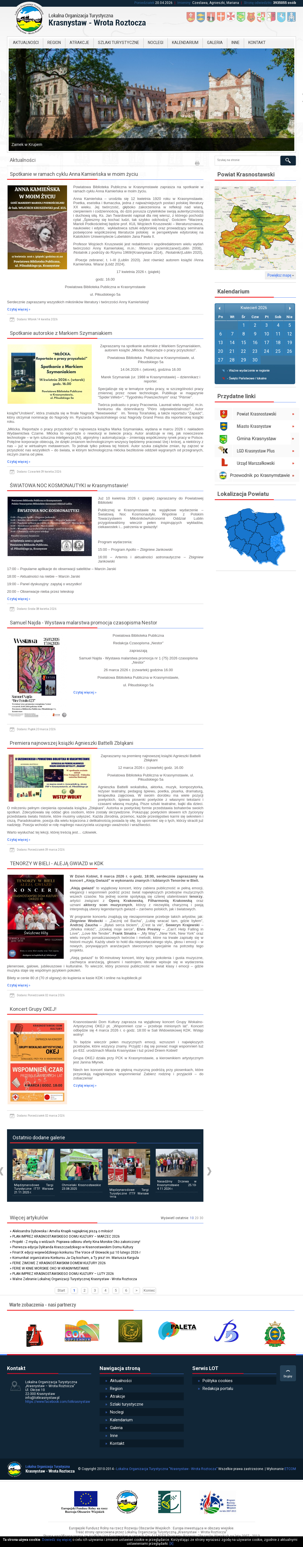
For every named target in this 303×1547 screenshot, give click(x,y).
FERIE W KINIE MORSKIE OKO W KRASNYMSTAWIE (50, 1268)
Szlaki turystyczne (118, 42)
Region (54, 42)
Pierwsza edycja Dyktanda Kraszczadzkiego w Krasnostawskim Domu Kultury (72, 1247)
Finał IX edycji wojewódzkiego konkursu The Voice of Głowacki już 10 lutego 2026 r (76, 1252)
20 (197, 1218)
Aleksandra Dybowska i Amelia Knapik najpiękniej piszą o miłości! (62, 1231)
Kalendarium (185, 42)
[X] (171, 1544)
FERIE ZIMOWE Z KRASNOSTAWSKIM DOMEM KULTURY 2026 (59, 1263)
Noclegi (155, 42)
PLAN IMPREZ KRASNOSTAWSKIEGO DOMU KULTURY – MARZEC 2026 (66, 1236)
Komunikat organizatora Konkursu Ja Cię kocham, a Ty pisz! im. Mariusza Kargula (75, 1258)
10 (192, 1218)
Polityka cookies (215, 1380)
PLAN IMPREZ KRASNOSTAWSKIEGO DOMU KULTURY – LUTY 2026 (63, 1274)
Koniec (149, 1290)
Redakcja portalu (215, 1388)
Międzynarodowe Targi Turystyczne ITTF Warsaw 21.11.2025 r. (33, 1188)
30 (201, 1218)
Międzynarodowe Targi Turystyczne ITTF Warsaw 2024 (129, 1193)
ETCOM (290, 1469)
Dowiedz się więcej (57, 1540)
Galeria (215, 42)
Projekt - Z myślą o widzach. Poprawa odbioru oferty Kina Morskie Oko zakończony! (76, 1242)
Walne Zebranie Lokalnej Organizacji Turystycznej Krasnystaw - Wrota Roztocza (74, 1279)
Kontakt (257, 42)
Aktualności (26, 42)
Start (61, 1290)
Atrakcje (79, 42)
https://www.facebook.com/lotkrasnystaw (57, 1402)
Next (208, 1171)
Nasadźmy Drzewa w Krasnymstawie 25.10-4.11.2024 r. (176, 1185)
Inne (235, 42)
